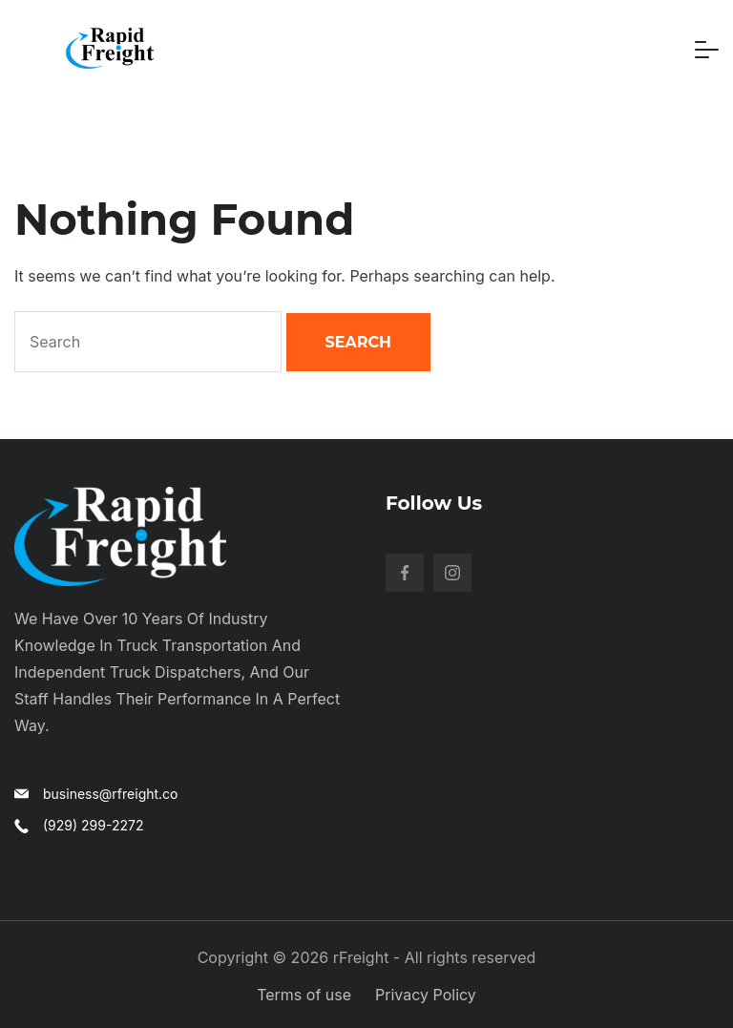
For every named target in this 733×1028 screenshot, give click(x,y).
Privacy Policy (425, 994)
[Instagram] (452, 573)
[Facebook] (405, 573)
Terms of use (304, 994)
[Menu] (707, 49)
